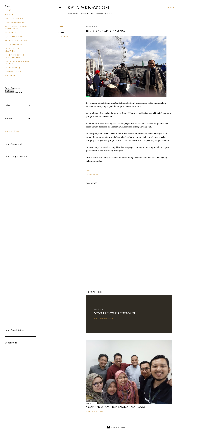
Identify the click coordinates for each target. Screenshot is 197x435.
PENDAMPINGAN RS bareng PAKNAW (14, 56)
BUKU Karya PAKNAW (15, 22)
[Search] (170, 8)
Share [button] (60, 26)
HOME (8, 10)
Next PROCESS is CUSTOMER (115, 313)
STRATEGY (63, 36)
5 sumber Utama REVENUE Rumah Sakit (116, 407)
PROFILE (9, 14)
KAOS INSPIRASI (12, 33)
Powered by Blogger (116, 427)
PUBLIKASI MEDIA (13, 72)
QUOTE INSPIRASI (13, 37)
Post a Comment (106, 318)
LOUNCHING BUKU (14, 18)
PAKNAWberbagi (12, 68)
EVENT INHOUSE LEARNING (13, 50)
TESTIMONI (10, 76)
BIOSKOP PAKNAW (14, 45)
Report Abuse (12, 131)
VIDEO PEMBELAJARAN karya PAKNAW (16, 27)
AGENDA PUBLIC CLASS (16, 41)
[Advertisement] (129, 267)
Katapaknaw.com (88, 7)
